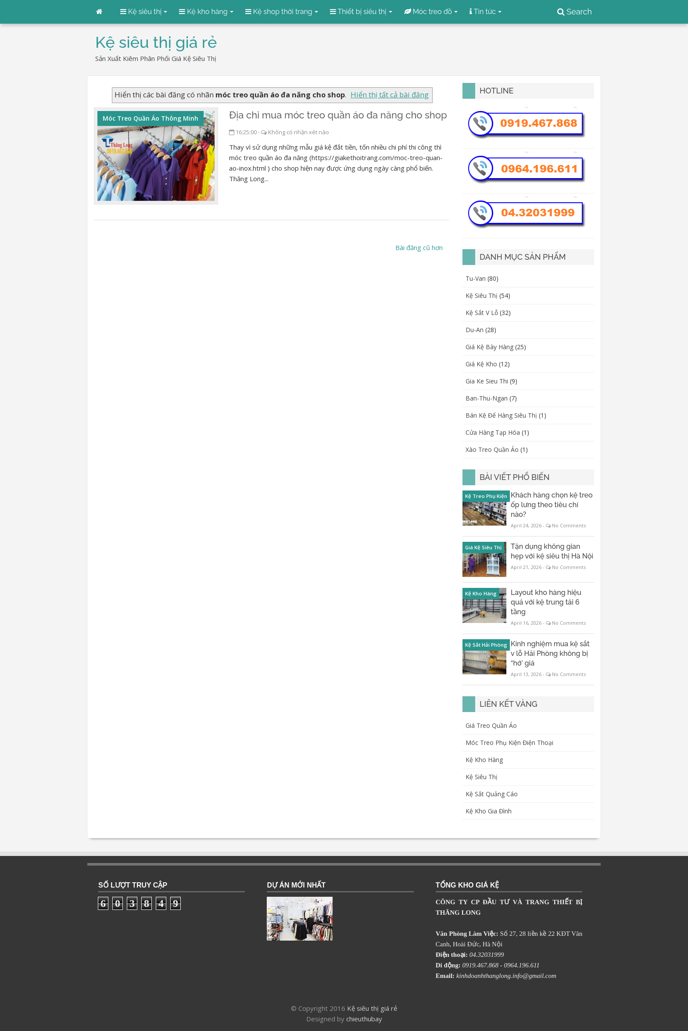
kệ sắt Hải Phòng (486, 644)
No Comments (569, 525)
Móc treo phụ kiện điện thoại (509, 742)
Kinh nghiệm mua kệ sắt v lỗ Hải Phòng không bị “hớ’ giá (550, 653)
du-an (475, 330)
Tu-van (476, 278)
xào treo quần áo (492, 449)
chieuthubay (364, 1018)
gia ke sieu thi (487, 381)
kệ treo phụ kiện (486, 496)
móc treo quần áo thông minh (150, 118)
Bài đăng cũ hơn (419, 247)
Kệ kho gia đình (489, 811)
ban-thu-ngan (487, 398)
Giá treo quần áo (491, 725)
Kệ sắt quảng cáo (492, 794)
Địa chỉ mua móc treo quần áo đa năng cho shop (338, 115)
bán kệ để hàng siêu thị (501, 415)
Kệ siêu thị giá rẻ (372, 1008)
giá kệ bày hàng (489, 347)
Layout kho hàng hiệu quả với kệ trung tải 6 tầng (546, 602)
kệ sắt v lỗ (482, 312)
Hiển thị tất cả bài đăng (390, 94)
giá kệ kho (481, 364)
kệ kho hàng (481, 593)
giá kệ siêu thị (483, 547)
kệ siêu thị (482, 295)
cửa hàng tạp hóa (493, 432)
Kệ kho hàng (484, 759)
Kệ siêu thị (482, 777)
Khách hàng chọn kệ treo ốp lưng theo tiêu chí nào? (552, 505)
